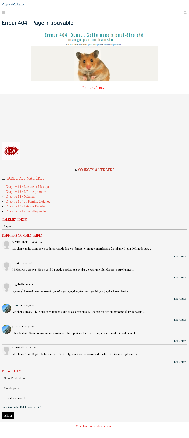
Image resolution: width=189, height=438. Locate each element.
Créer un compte (10, 407)
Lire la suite (180, 256)
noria (18, 305)
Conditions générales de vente (94, 426)
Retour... (88, 87)
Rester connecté (14, 398)
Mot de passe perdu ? (30, 407)
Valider (8, 415)
